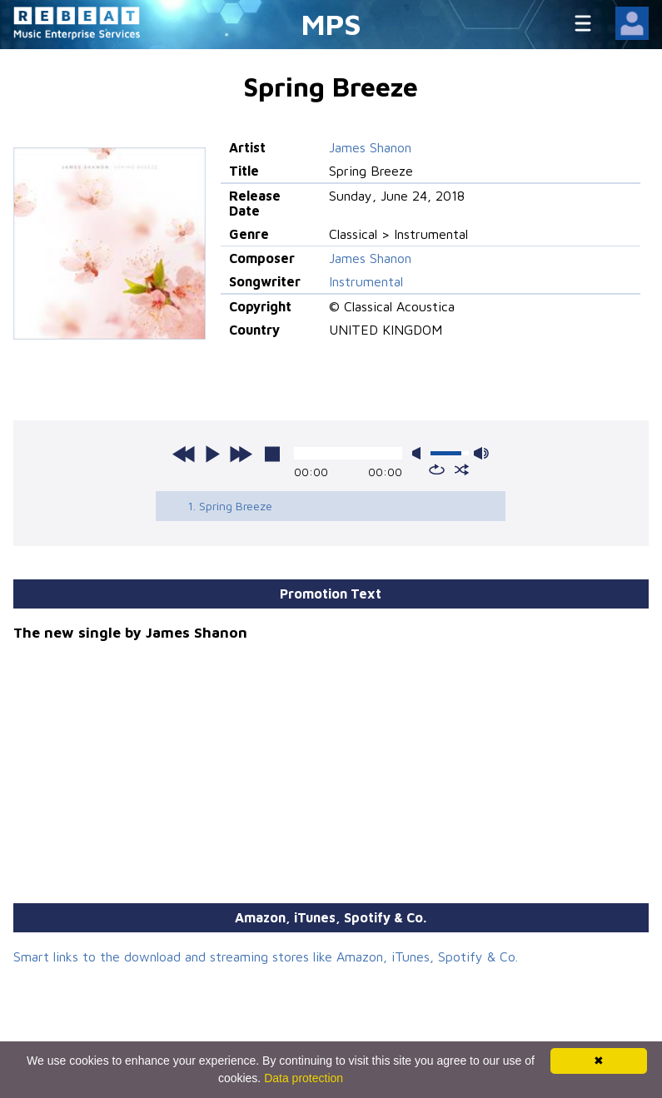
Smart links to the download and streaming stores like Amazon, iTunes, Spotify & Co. (265, 956)
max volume (481, 453)
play (212, 453)
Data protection (303, 1078)
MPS (331, 24)
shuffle (461, 469)
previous (184, 453)
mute (419, 453)
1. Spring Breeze (229, 506)
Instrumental (366, 281)
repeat (436, 469)
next (240, 453)
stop (272, 453)
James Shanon (370, 147)
